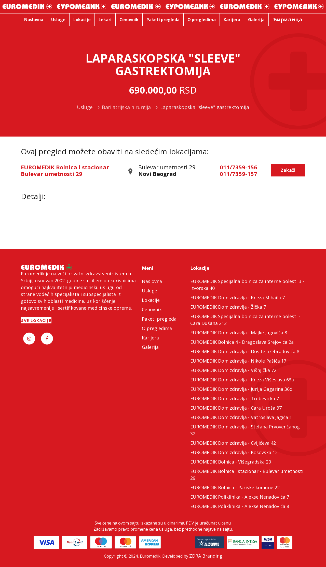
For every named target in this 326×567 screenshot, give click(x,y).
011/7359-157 (238, 173)
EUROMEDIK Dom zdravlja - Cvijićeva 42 (233, 443)
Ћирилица (287, 19)
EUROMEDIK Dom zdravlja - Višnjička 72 (233, 370)
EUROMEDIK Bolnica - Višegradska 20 (230, 462)
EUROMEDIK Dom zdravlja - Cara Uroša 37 (236, 408)
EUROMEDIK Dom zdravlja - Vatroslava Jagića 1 (241, 417)
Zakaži (288, 170)
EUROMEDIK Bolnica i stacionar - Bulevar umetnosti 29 (246, 474)
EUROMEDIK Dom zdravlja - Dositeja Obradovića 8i (245, 351)
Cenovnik (152, 309)
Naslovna (152, 281)
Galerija (150, 347)
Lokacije (151, 300)
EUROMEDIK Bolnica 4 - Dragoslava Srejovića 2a (242, 342)
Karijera (150, 338)
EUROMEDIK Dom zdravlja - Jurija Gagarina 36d (241, 389)
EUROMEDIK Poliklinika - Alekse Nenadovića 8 (239, 506)
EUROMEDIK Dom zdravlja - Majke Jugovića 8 (238, 333)
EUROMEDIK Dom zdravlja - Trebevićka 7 (234, 398)
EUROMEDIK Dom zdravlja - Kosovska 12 (234, 452)
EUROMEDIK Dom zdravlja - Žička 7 (228, 307)
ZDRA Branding (205, 556)
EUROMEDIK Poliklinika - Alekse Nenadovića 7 (239, 497)
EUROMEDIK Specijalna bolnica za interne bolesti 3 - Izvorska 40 (247, 284)
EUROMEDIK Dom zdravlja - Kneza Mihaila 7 (237, 297)
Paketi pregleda (159, 319)
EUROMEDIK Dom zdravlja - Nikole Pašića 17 (238, 361)
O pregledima (157, 328)
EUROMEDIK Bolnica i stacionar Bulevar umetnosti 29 (65, 170)
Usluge (149, 291)
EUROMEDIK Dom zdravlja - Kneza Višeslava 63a (242, 380)
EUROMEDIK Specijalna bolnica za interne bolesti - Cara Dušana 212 (245, 319)
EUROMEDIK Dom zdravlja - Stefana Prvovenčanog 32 (245, 430)
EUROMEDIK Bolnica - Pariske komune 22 (235, 487)
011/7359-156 (238, 167)
